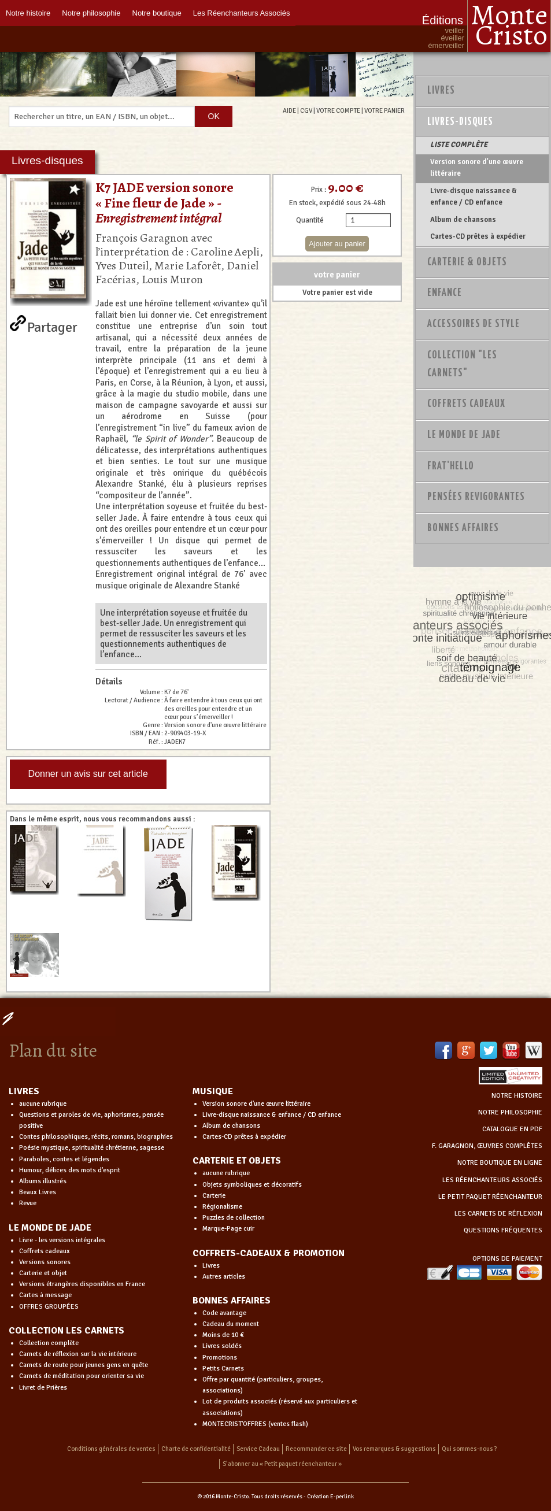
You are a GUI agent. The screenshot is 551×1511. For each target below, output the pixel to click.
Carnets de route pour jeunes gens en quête (83, 1365)
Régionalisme (222, 1206)
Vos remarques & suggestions (394, 1449)
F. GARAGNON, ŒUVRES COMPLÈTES (487, 1146)
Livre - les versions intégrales (62, 1240)
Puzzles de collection (233, 1217)
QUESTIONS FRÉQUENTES (503, 1230)
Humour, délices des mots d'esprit (69, 1170)
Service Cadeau (258, 1449)
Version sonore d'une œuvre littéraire (476, 167)
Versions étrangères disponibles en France (82, 1284)
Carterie (213, 1195)
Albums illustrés (42, 1181)
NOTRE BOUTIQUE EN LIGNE (499, 1162)
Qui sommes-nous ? (469, 1449)
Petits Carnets (223, 1368)
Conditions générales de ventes (111, 1449)
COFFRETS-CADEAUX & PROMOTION (269, 1253)
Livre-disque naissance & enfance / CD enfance (473, 196)
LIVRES (24, 1091)
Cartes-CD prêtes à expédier (478, 236)
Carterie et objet (43, 1273)
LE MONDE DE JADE (50, 1228)
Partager (52, 325)
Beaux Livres (37, 1192)
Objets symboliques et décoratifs (252, 1184)
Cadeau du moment (230, 1324)
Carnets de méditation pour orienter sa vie (81, 1376)
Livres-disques (460, 122)
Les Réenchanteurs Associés (241, 13)
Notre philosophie (91, 13)
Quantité (310, 220)
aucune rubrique (42, 1103)
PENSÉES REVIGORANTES (476, 497)
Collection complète (49, 1343)
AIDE (289, 110)
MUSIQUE (213, 1091)
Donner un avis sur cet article (88, 774)
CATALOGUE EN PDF (512, 1129)
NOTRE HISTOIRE (516, 1095)
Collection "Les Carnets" (462, 364)
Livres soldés (222, 1346)
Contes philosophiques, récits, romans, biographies (96, 1136)
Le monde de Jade (464, 435)
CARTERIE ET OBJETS (237, 1160)
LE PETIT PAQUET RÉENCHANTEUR (490, 1196)
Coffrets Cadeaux (466, 404)
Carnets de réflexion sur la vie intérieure (77, 1354)
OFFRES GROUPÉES (49, 1306)
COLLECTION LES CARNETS (66, 1330)
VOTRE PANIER (384, 110)
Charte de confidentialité (196, 1449)
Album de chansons (463, 219)
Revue (27, 1203)
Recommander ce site (316, 1449)
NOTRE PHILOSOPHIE (510, 1112)
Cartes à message (45, 1295)
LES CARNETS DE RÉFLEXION (498, 1213)
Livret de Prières (43, 1387)
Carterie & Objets (467, 262)
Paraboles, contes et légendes (64, 1159)
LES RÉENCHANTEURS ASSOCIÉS (492, 1180)
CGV (306, 110)
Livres (441, 91)
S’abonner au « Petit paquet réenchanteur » (282, 1464)
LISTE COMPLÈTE (458, 144)
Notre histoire (28, 13)
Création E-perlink (330, 1496)
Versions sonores (45, 1262)
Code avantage (224, 1313)
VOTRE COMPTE (338, 110)
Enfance (444, 293)
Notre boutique (157, 13)
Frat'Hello (450, 466)
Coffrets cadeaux (44, 1251)
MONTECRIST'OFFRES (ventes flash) (255, 1424)
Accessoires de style (473, 324)
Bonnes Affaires (463, 528)
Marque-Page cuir (228, 1228)
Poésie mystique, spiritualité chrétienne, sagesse (91, 1147)
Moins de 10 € (223, 1335)
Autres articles (223, 1276)
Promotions (219, 1357)
